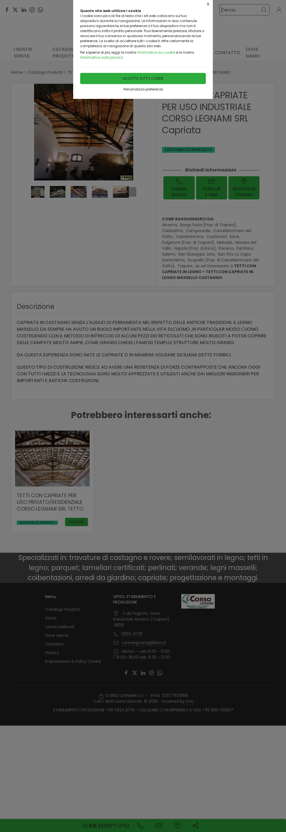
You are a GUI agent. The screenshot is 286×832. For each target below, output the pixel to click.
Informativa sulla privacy (101, 57)
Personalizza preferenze (143, 89)
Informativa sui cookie (156, 52)
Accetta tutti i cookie (143, 78)
